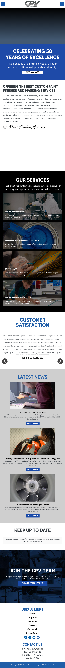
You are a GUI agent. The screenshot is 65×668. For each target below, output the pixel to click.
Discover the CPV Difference (32, 412)
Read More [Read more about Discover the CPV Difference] (32, 423)
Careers (33, 621)
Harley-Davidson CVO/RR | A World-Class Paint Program (32, 458)
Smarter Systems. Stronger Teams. (32, 504)
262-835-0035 (62, 4)
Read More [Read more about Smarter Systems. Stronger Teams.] (32, 515)
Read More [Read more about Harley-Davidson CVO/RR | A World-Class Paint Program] (32, 469)
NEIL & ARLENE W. (32, 357)
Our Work (32, 625)
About (32, 609)
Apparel (32, 613)
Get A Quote (32, 72)
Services (32, 617)
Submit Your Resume (32, 579)
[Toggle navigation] (3, 4)
